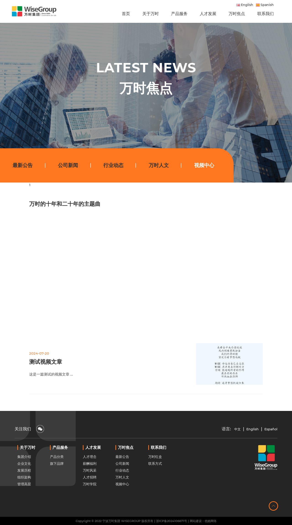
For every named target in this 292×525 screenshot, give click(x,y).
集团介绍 (24, 468)
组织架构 (24, 488)
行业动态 (113, 165)
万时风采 (89, 481)
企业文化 (24, 475)
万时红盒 (155, 468)
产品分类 (57, 468)
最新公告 (23, 165)
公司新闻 (68, 165)
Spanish (265, 5)
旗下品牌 (57, 475)
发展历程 (24, 481)
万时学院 (89, 495)
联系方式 (155, 475)
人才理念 (89, 468)
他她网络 (210, 521)
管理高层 (24, 495)
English (244, 5)
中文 (237, 429)
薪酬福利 (89, 475)
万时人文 (159, 165)
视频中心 (204, 165)
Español (270, 429)
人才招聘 (89, 488)
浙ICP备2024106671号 (171, 521)
